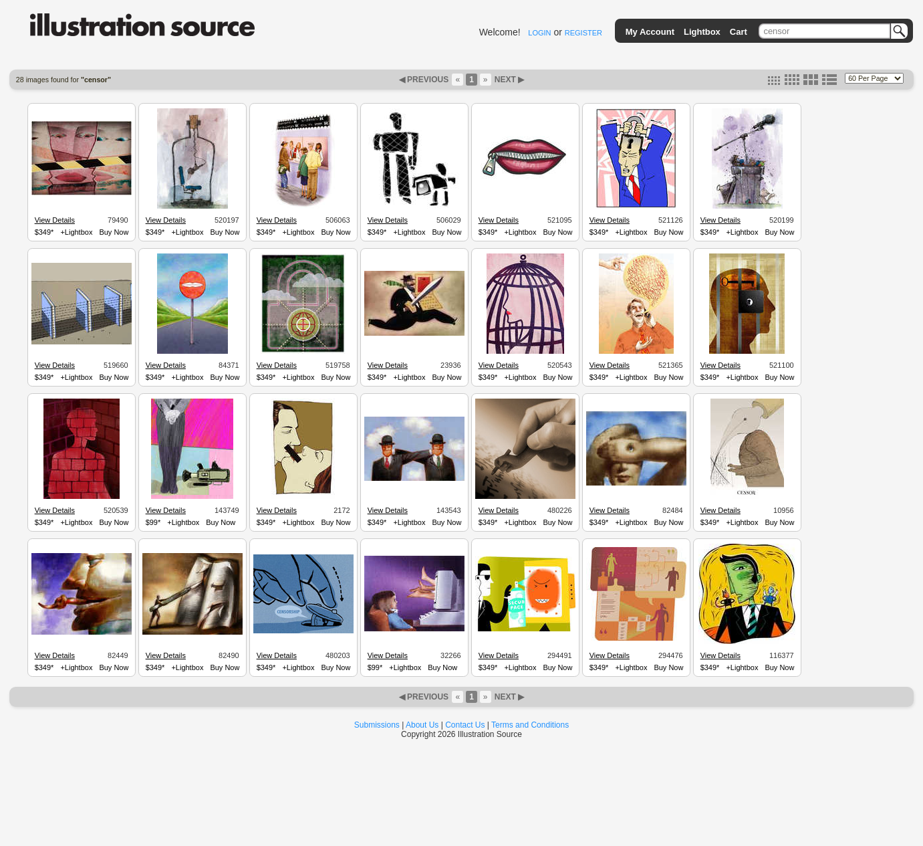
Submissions (377, 725)
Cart (738, 32)
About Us (422, 725)
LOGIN (539, 33)
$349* (44, 232)
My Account (650, 32)
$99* (153, 522)
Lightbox (702, 32)
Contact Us (465, 725)
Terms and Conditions (530, 725)
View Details (55, 220)
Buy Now (113, 232)
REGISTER (583, 33)
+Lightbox (76, 232)
